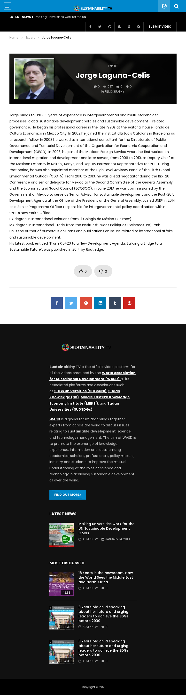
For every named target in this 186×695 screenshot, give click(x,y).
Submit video (159, 26)
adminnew (90, 539)
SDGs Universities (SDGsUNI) (80, 391)
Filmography (114, 91)
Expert (30, 37)
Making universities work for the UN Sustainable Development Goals (62, 17)
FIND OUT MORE (67, 495)
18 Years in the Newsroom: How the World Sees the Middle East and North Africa (105, 577)
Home (13, 37)
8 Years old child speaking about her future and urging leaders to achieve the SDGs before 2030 (103, 614)
